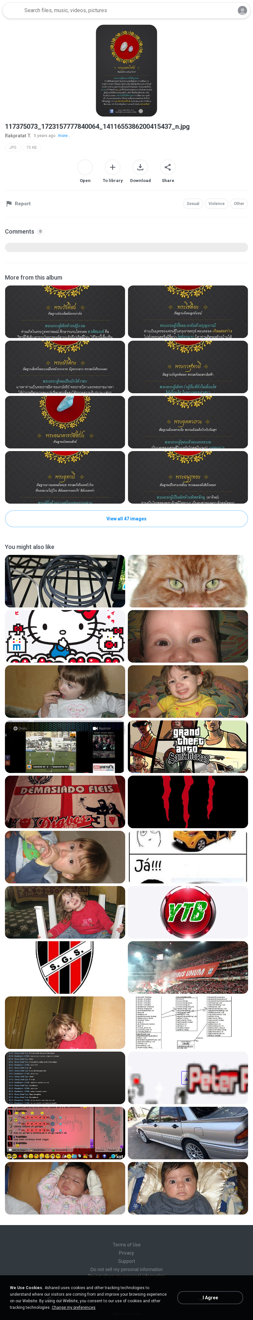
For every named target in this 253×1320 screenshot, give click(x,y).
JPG (12, 147)
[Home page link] (12, 10)
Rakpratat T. (18, 135)
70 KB (31, 147)
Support (126, 1261)
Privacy (126, 1253)
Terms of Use (127, 1244)
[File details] (65, 311)
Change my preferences (74, 1307)
